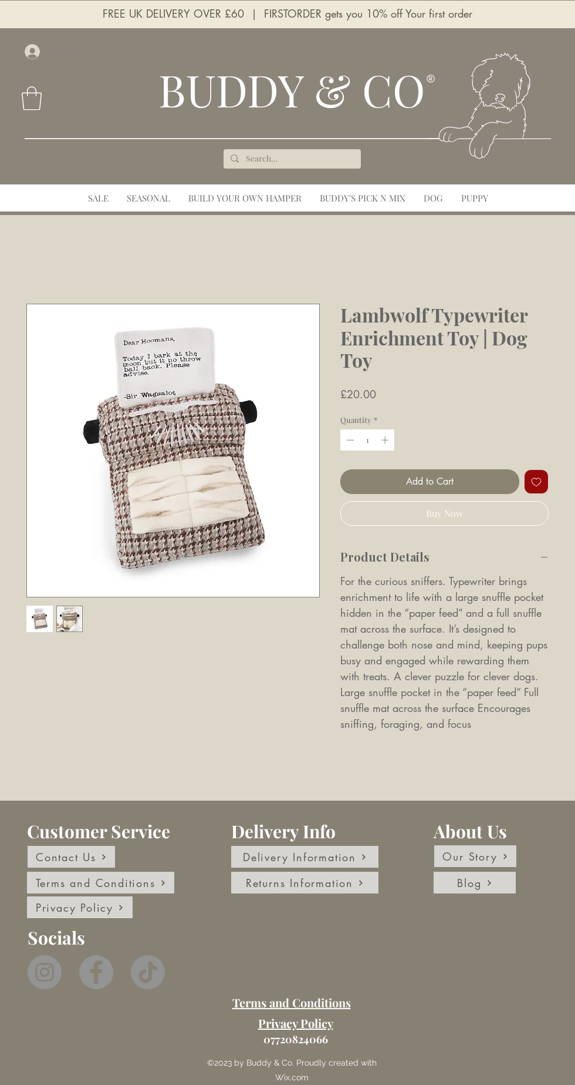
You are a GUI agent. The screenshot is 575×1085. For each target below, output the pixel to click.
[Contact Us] (71, 857)
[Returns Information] (304, 882)
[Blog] (475, 882)
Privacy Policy (295, 1023)
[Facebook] (96, 972)
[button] (32, 98)
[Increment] (386, 440)
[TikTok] (148, 972)
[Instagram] (45, 972)
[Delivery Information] (304, 857)
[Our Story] (475, 856)
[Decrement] (349, 440)
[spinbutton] (367, 440)
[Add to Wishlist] (536, 481)
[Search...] (291, 159)
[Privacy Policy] (80, 907)
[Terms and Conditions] (100, 882)
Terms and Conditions (291, 1002)
